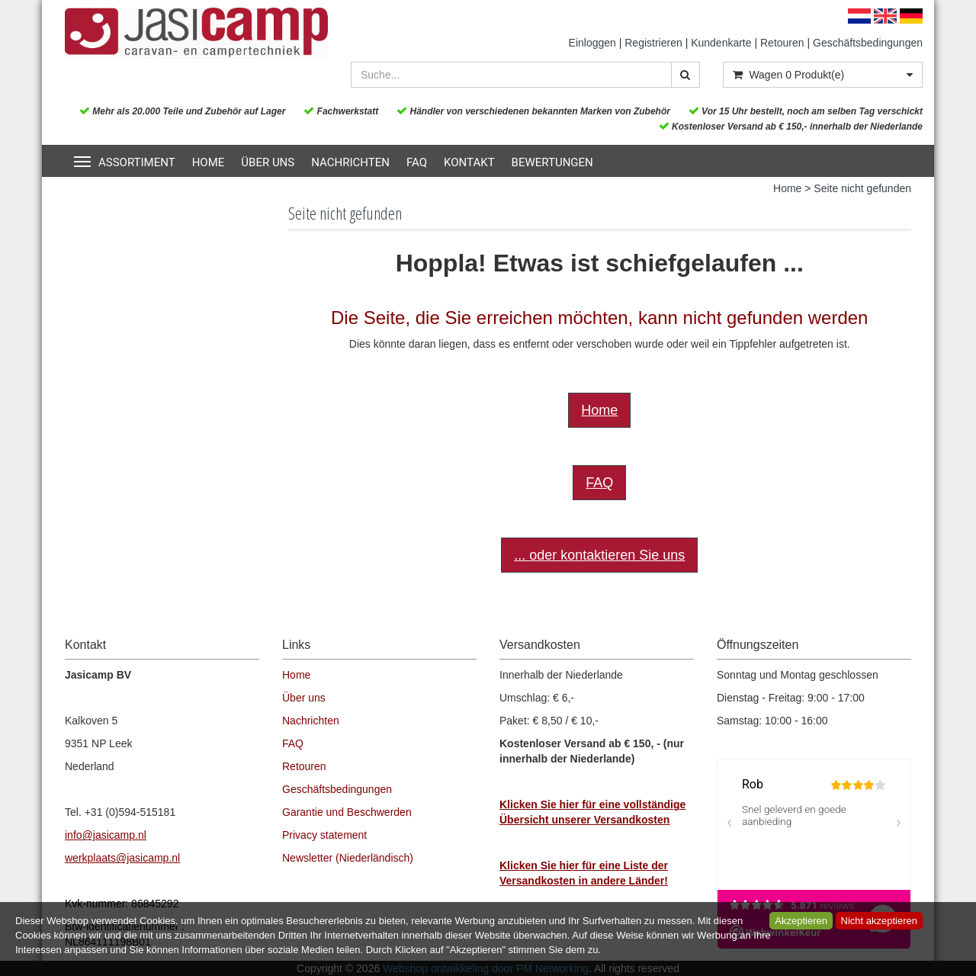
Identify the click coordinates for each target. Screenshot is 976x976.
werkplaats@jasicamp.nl (122, 858)
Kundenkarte (721, 43)
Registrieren (653, 43)
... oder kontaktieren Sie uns (599, 555)
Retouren (782, 43)
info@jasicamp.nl (105, 835)
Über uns (267, 162)
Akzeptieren (801, 920)
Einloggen (592, 43)
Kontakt (469, 162)
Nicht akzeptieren (879, 920)
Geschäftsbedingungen (868, 43)
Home (208, 162)
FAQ (416, 162)
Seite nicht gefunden (862, 188)
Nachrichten (350, 162)
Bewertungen (552, 162)
